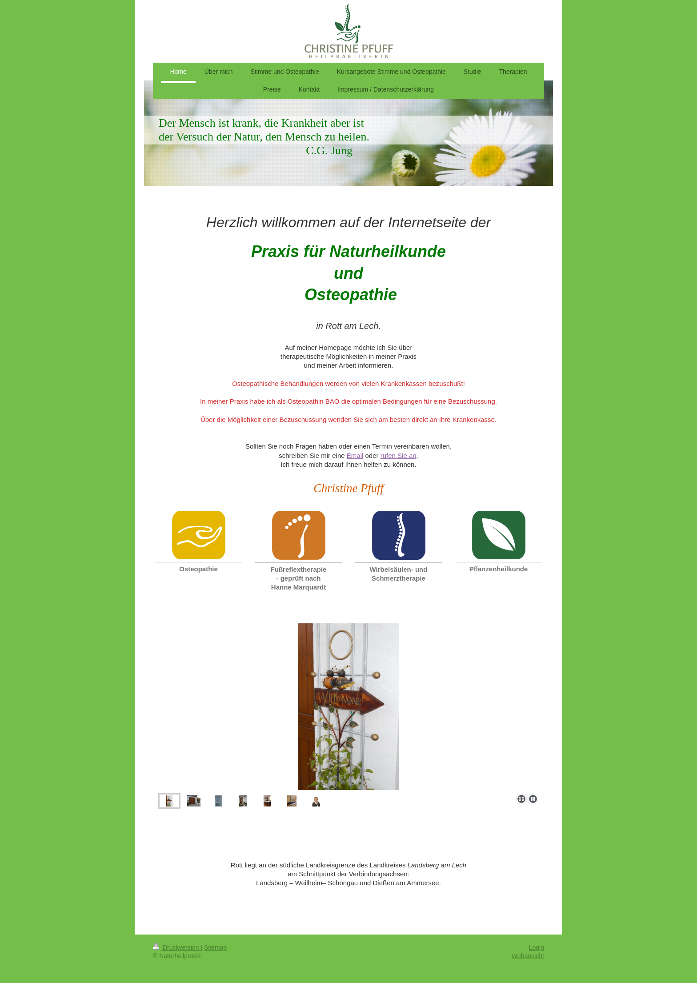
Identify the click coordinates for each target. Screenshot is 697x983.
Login (536, 947)
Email (355, 455)
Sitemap (215, 947)
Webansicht (528, 955)
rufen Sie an (399, 455)
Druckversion (176, 947)
